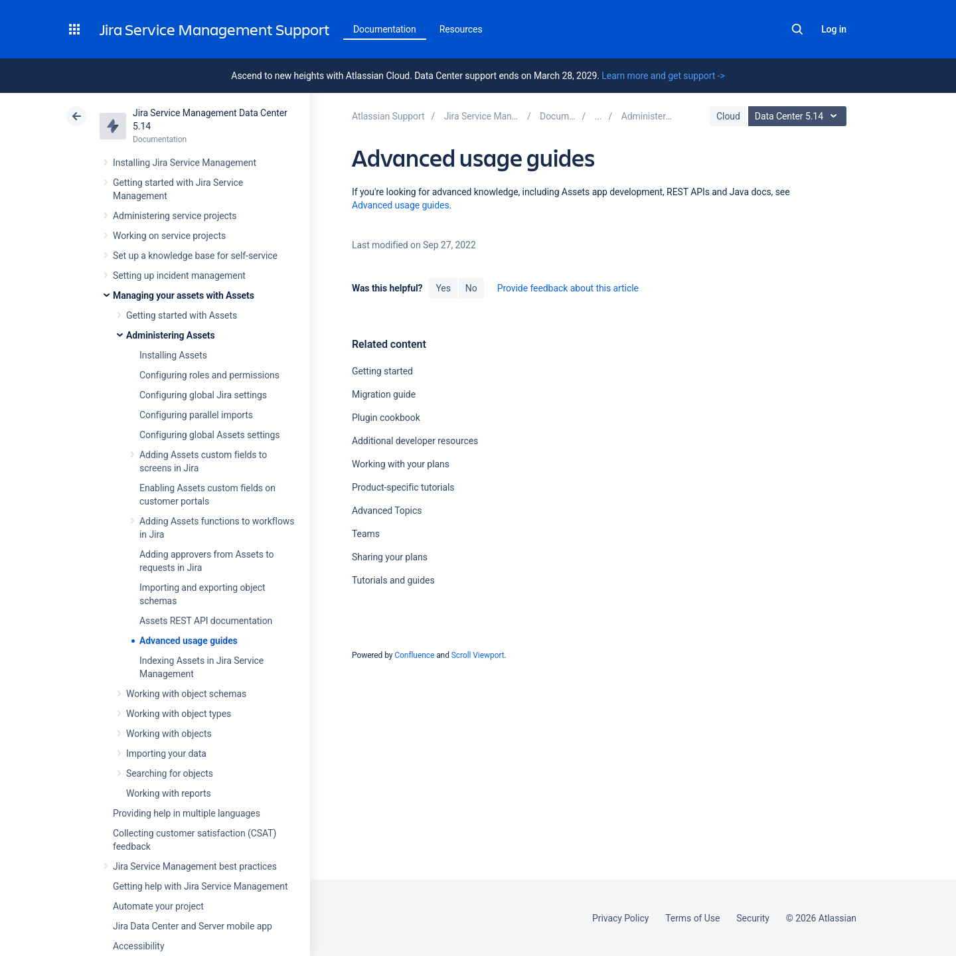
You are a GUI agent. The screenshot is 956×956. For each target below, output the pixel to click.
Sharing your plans (390, 557)
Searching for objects (169, 773)
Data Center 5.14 (799, 116)
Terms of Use (692, 918)
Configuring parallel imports (196, 415)
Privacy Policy (620, 918)
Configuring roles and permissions (209, 375)
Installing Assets (173, 355)
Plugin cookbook (386, 417)
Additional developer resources (415, 441)
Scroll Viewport (478, 655)
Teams (366, 533)
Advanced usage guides (188, 640)
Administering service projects (174, 215)
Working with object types (178, 713)
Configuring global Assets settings (209, 435)
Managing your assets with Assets (183, 295)
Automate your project (158, 906)
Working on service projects (169, 235)
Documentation (384, 29)
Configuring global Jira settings (203, 395)
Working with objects (169, 733)
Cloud (728, 116)
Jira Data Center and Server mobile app (192, 926)
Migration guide (384, 394)
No (471, 288)
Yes (443, 288)
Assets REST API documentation (205, 620)
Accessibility (138, 946)
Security (752, 918)
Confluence (414, 655)
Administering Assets (170, 335)
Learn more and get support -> (662, 75)
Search (797, 29)
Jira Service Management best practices (195, 866)
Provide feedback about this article (568, 288)
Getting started (382, 371)
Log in (833, 29)
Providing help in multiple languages (186, 813)
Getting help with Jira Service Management (200, 886)
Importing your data (166, 753)
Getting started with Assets (181, 315)
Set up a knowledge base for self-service (195, 255)
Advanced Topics (387, 510)
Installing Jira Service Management (184, 162)
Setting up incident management (179, 275)
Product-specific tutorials (403, 487)
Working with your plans (400, 464)
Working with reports (168, 793)
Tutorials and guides (393, 580)
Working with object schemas (186, 693)
